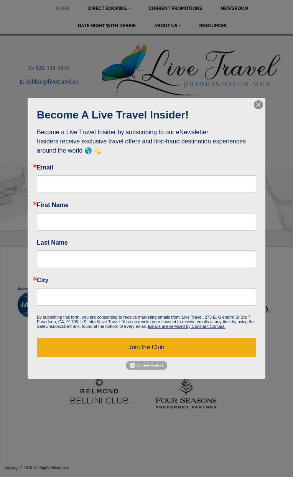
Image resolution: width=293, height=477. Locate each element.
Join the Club (146, 347)
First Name (53, 205)
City (42, 280)
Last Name (52, 243)
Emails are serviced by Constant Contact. (187, 326)
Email (45, 167)
